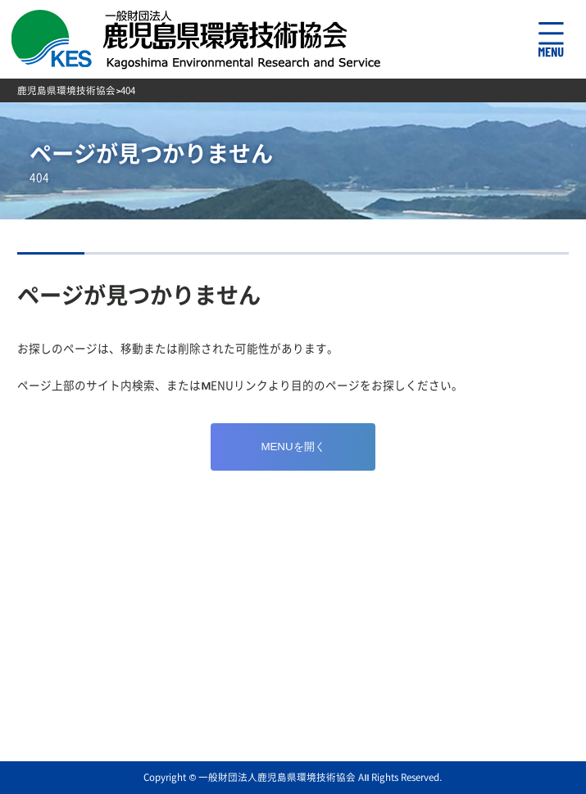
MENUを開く (293, 446)
